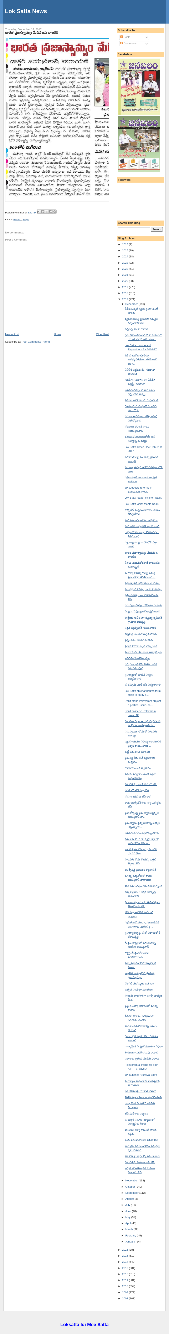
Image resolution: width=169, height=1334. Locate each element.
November (132, 1180)
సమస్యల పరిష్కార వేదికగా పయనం (143, 605)
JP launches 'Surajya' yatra (141, 1074)
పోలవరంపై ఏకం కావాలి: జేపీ (140, 1162)
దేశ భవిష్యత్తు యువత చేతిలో (140, 1091)
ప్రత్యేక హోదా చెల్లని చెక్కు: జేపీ (141, 646)
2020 (125, 280)
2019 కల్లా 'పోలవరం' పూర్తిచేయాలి (143, 1097)
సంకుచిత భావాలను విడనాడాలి (141, 1139)
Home (57, 334)
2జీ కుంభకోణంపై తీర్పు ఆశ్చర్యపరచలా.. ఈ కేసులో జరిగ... (141, 359)
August (129, 1198)
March (129, 1229)
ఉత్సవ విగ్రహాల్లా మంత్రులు (139, 989)
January (130, 1241)
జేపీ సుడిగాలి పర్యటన (136, 1113)
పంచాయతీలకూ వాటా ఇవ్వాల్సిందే (143, 652)
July (128, 1204)
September (132, 1192)
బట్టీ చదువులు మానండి (137, 751)
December (132, 304)
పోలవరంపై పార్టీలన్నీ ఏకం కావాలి (142, 1156)
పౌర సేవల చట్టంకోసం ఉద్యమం (141, 520)
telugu (26, 219)
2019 (125, 287)
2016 (125, 1249)
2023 (125, 262)
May (128, 1217)
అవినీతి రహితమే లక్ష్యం (137, 658)
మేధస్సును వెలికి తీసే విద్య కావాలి (143, 684)
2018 (125, 293)
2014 (125, 1261)
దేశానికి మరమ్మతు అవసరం (139, 983)
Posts (125, 37)
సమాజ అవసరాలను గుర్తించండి (141, 400)
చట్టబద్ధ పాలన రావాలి (136, 329)
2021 (125, 274)
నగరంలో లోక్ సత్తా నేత (137, 790)
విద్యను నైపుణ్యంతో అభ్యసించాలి (142, 611)
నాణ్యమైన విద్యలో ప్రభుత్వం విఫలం (144, 1046)
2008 (125, 1298)
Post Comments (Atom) (36, 341)
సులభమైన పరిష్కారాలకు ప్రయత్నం (143, 589)
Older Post (102, 334)
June (128, 1211)
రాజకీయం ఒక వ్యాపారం (138, 768)
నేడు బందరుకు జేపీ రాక (137, 796)
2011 (125, 1280)
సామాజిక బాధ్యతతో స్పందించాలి (142, 526)
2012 (125, 1274)
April (128, 1223)
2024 (125, 256)
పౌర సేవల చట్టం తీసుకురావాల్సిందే (143, 886)
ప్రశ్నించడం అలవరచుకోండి (139, 640)
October (130, 1186)
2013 (125, 1268)
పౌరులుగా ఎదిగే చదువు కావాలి (141, 1052)
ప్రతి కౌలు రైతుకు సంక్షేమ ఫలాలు (142, 1058)
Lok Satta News (26, 11)
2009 (125, 1292)
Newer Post (12, 334)
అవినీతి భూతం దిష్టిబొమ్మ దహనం (142, 833)
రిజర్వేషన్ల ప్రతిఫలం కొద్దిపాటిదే (140, 869)
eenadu (17, 219)
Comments (128, 43)
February (131, 1235)
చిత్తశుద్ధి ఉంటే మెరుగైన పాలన (141, 634)
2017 (125, 299)
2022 (125, 268)
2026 (125, 244)
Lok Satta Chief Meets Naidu (142, 503)
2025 (125, 250)
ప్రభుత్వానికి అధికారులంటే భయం (142, 583)
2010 (125, 1286)
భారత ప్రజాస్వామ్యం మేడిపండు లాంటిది (31, 32)
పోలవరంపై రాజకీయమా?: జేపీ (141, 784)
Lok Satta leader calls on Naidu (143, 497)
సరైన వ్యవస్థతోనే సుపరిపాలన (140, 627)
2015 (125, 1255)
